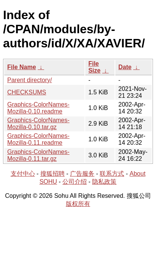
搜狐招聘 (52, 173)
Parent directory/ (29, 80)
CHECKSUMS (26, 92)
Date (125, 67)
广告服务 (82, 173)
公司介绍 (74, 181)
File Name (21, 67)
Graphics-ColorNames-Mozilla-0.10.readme (38, 108)
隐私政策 (104, 181)
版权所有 (78, 204)
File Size (94, 67)
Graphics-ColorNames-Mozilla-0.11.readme (38, 139)
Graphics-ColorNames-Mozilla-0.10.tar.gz (38, 123)
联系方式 (112, 173)
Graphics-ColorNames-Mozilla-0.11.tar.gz (38, 155)
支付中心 (23, 173)
